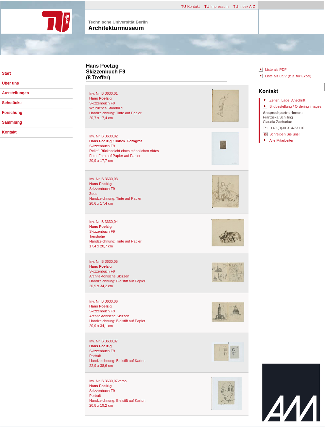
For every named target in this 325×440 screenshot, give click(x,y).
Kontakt (9, 132)
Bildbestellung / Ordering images (295, 106)
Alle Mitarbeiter (281, 140)
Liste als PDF (275, 69)
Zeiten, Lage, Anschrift (287, 100)
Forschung (12, 112)
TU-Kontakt (190, 6)
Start (6, 73)
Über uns (10, 83)
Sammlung (12, 122)
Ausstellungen (15, 93)
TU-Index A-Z (244, 6)
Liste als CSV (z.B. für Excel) (288, 76)
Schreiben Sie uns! (284, 134)
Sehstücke (12, 103)
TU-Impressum (216, 6)
